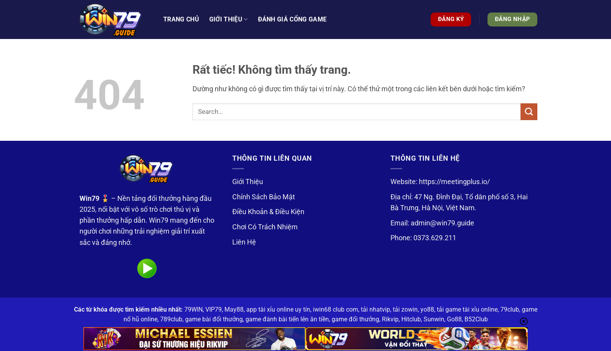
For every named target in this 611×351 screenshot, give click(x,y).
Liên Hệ (244, 242)
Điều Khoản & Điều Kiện (268, 212)
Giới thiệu (228, 19)
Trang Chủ (181, 19)
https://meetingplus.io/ (454, 182)
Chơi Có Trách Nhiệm (265, 227)
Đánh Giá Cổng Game (292, 19)
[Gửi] (529, 111)
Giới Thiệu (247, 182)
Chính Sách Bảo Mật (263, 197)
